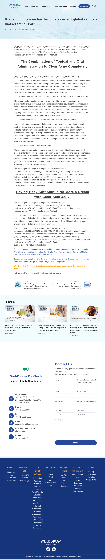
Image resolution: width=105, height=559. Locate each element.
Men (64, 480)
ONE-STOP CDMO (37, 471)
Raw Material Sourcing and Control (37, 495)
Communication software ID (80, 401)
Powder (51, 480)
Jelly (51, 472)
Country (52, 411)
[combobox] (73, 396)
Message (52, 420)
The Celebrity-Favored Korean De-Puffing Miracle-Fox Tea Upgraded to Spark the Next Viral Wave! (52, 327)
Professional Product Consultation (37, 511)
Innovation (47, 6)
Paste (51, 474)
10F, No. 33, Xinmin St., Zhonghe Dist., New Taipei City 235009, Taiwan (28, 400)
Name (51, 380)
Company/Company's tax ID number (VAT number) (80, 381)
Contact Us (91, 480)
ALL (16, 29)
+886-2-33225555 (22, 410)
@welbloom (20, 431)
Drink (51, 477)
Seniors (64, 486)
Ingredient (24, 475)
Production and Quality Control (37, 503)
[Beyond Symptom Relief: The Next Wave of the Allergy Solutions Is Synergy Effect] (20, 313)
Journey (10, 475)
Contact (84, 6)
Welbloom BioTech (23, 438)
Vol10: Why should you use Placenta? (38, 255)
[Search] (92, 6)
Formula (24, 478)
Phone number (75, 392)
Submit (69, 443)
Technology (24, 480)
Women (64, 478)
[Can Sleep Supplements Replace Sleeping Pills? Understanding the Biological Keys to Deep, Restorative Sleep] (85, 313)
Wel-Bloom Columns (27, 29)
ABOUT (11, 468)
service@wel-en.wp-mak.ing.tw (71, 259)
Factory (91, 472)
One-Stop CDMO (61, 6)
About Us (36, 6)
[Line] (54, 549)
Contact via (53, 401)
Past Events (77, 492)
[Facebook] (48, 549)
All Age (64, 475)
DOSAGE (51, 468)
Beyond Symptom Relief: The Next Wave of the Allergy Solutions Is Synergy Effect (18, 327)
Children (64, 483)
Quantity (73, 411)
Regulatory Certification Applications (37, 520)
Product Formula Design (37, 486)
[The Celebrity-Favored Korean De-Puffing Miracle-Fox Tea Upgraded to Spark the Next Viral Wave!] (52, 313)
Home (26, 6)
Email (51, 392)
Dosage (74, 6)
